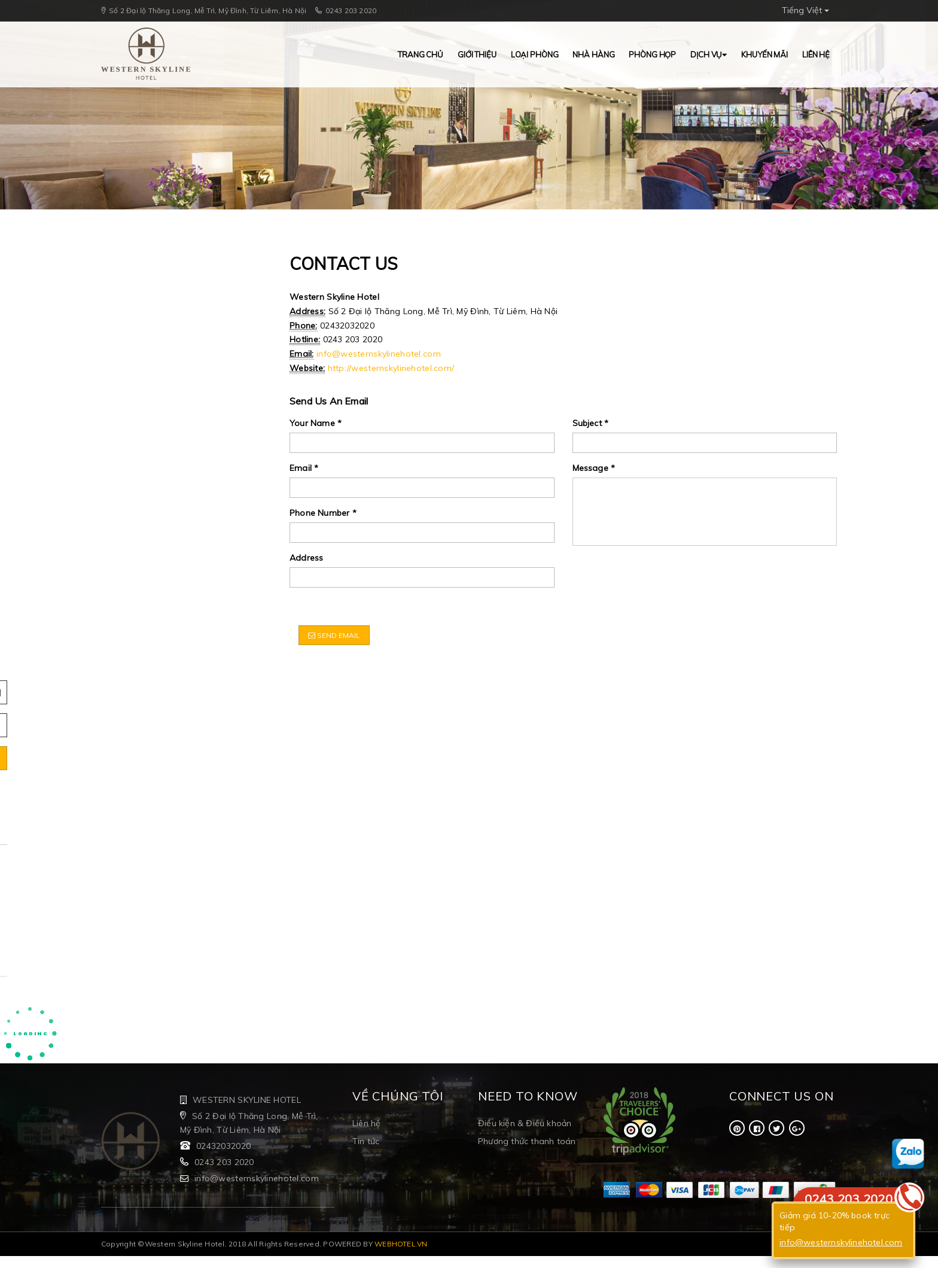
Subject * (590, 423)
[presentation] (663, 578)
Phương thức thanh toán (526, 1141)
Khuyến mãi (764, 54)
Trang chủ (420, 54)
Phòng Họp (652, 54)
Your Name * (316, 423)
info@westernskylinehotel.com (378, 353)
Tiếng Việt (805, 10)
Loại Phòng (535, 54)
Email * (304, 468)
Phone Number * (323, 512)
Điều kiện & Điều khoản (524, 1123)
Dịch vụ (708, 54)
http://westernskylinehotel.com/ (391, 368)
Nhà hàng (593, 54)
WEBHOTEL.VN (401, 1243)
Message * (594, 468)
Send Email (334, 635)
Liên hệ (816, 54)
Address (306, 557)
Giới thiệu (477, 54)
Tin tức (365, 1141)
